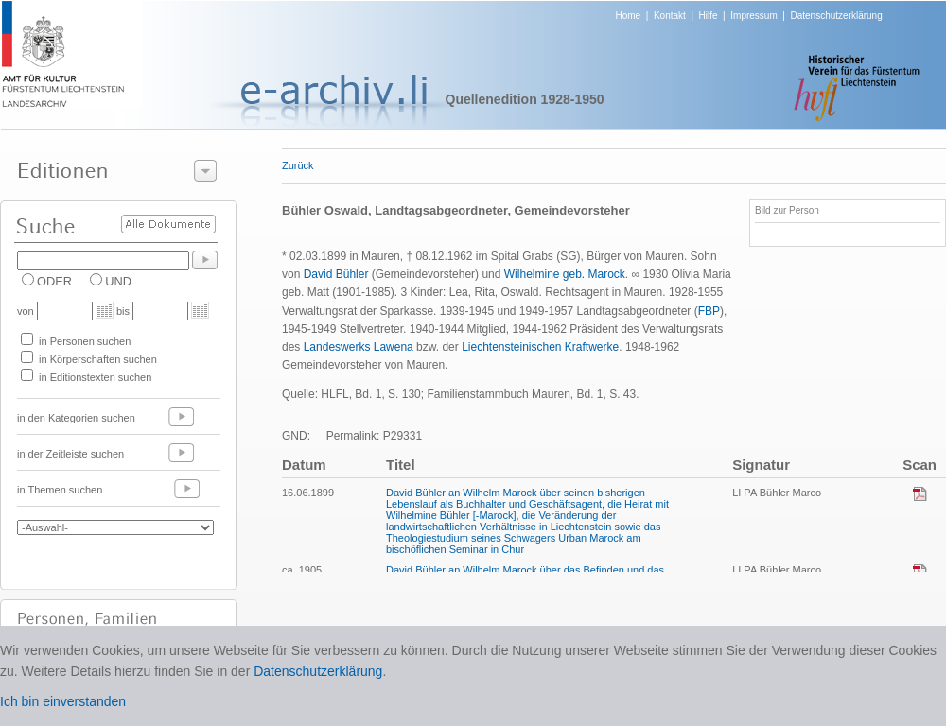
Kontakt (670, 15)
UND (118, 281)
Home (628, 15)
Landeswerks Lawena (358, 347)
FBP (709, 311)
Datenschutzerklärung (836, 15)
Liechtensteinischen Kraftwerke (540, 347)
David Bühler (336, 274)
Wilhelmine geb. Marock (564, 274)
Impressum (753, 15)
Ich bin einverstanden (63, 701)
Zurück (298, 165)
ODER (54, 281)
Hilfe (708, 15)
